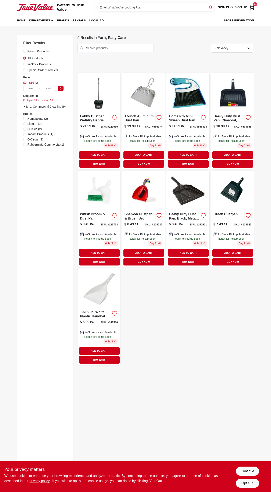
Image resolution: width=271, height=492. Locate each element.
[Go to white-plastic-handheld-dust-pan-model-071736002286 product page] (98, 316)
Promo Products (38, 51)
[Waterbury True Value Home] (35, 7)
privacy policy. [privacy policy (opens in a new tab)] (39, 481)
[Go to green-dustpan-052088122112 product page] (232, 219)
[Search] (211, 7)
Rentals (79, 20)
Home (21, 20)
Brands (63, 20)
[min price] (30, 88)
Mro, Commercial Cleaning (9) (46, 106)
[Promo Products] (24, 51)
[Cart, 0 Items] (252, 7)
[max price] (48, 88)
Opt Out (247, 483)
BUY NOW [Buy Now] (99, 163)
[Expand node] (25, 106)
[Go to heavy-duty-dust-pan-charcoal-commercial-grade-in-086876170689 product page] (232, 121)
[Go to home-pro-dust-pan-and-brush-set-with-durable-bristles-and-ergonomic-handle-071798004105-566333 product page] (187, 121)
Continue (247, 471)
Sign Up (241, 7)
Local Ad (96, 20)
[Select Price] (61, 88)
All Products (35, 58)
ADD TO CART (99, 154)
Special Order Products (43, 70)
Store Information (239, 20)
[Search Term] (155, 7)
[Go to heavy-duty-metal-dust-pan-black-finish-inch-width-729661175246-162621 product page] (187, 219)
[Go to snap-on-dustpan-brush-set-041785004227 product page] (143, 219)
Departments (39, 20)
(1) (40, 134)
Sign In (223, 7)
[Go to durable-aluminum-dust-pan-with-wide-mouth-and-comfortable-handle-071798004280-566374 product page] (143, 121)
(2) (38, 118)
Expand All (46, 100)
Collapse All (30, 100)
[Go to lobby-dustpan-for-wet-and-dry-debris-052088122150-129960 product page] (98, 121)
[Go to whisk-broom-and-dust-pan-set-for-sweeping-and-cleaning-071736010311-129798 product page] (98, 219)
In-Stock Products (39, 64)
